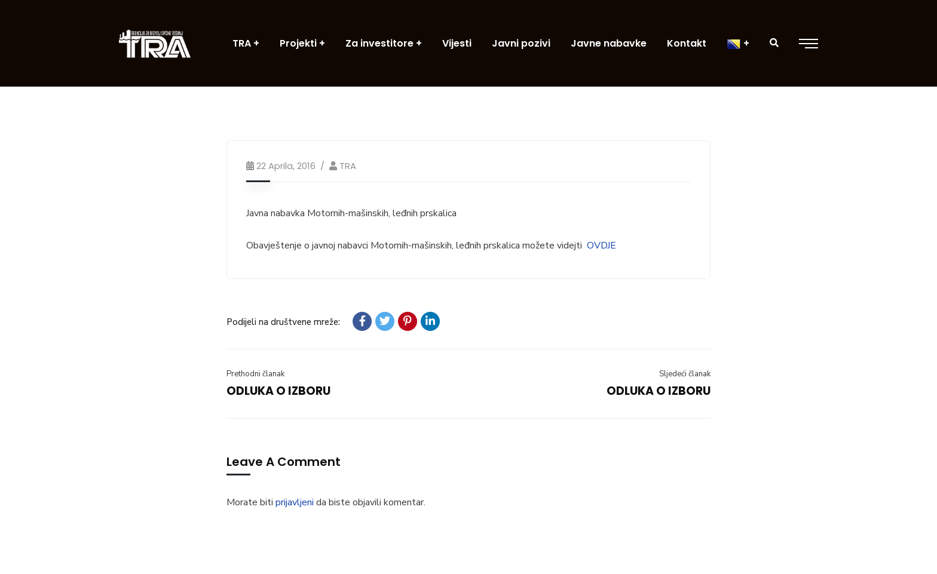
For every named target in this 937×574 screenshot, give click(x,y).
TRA (347, 165)
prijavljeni (294, 502)
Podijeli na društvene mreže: (283, 322)
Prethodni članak (255, 374)
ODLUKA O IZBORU (278, 391)
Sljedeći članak (685, 374)
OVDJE (601, 245)
